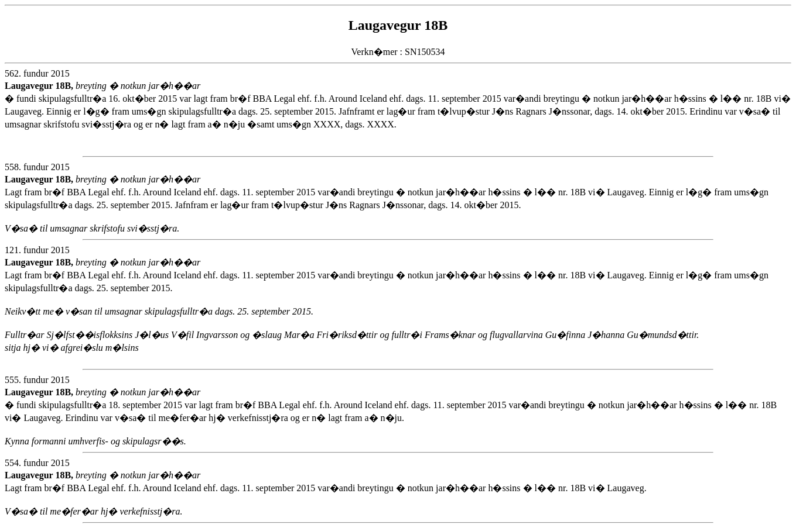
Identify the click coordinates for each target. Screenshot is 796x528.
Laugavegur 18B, (40, 86)
